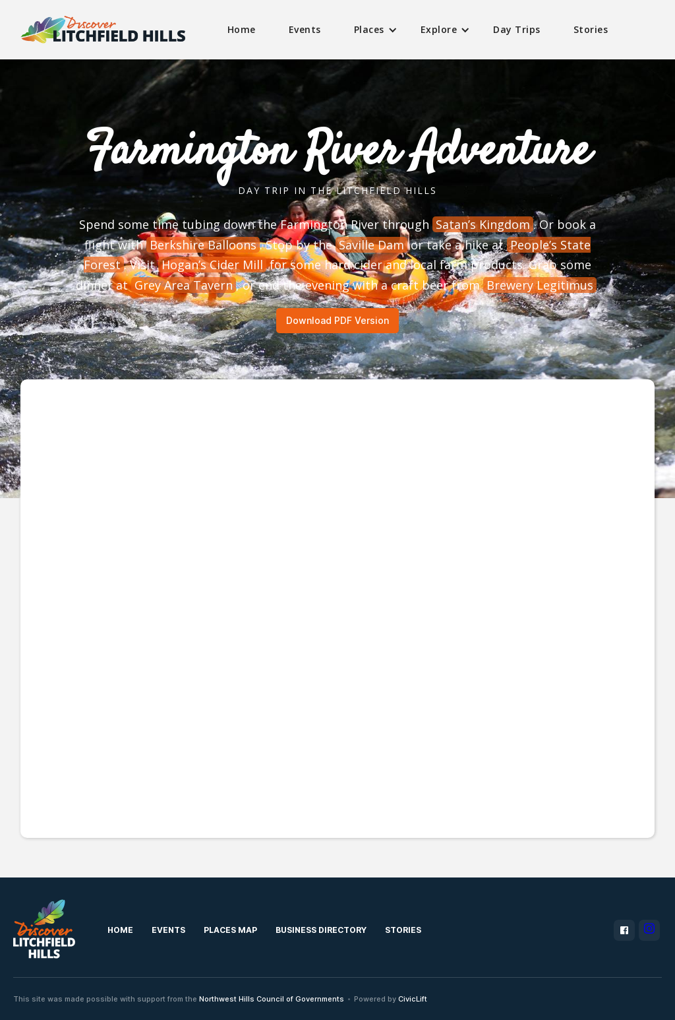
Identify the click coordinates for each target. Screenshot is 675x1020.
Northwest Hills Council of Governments (271, 999)
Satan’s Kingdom (483, 224)
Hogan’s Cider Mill (212, 264)
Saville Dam (371, 245)
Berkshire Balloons (203, 245)
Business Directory (321, 930)
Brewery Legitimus (539, 285)
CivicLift (412, 999)
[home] (102, 30)
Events (305, 29)
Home (241, 29)
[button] (371, 29)
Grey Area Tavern (183, 285)
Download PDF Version (337, 320)
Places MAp (230, 930)
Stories (590, 29)
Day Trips (517, 29)
